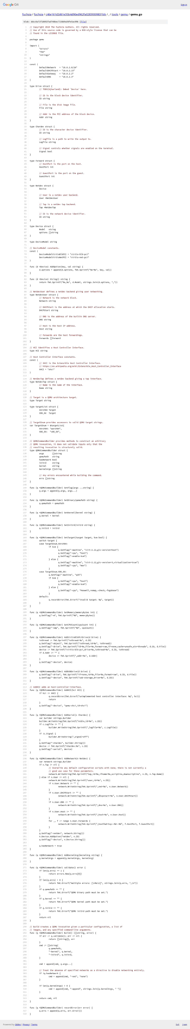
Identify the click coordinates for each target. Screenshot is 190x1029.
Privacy (26, 1024)
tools (115, 14)
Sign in (184, 4)
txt (177, 1024)
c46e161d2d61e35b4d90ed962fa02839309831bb (76, 14)
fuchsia (26, 14)
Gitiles (18, 1024)
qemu (124, 14)
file (83, 21)
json (184, 1024)
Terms (34, 1024)
